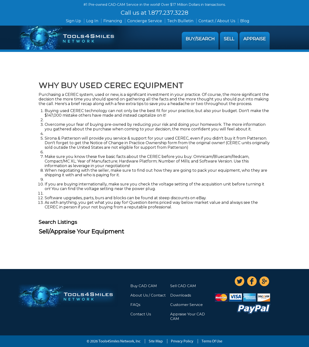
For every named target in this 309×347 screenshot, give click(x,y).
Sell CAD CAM (183, 285)
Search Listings (58, 222)
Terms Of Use (212, 341)
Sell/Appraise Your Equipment (81, 231)
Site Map (156, 341)
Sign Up (73, 21)
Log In (92, 21)
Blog (244, 21)
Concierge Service (144, 21)
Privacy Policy (182, 341)
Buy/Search (200, 39)
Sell (229, 39)
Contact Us (140, 314)
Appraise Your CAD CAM (187, 316)
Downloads (180, 295)
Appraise (254, 39)
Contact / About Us (216, 21)
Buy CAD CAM (143, 285)
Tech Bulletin (180, 21)
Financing (112, 21)
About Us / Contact (148, 295)
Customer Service (186, 304)
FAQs (135, 304)
